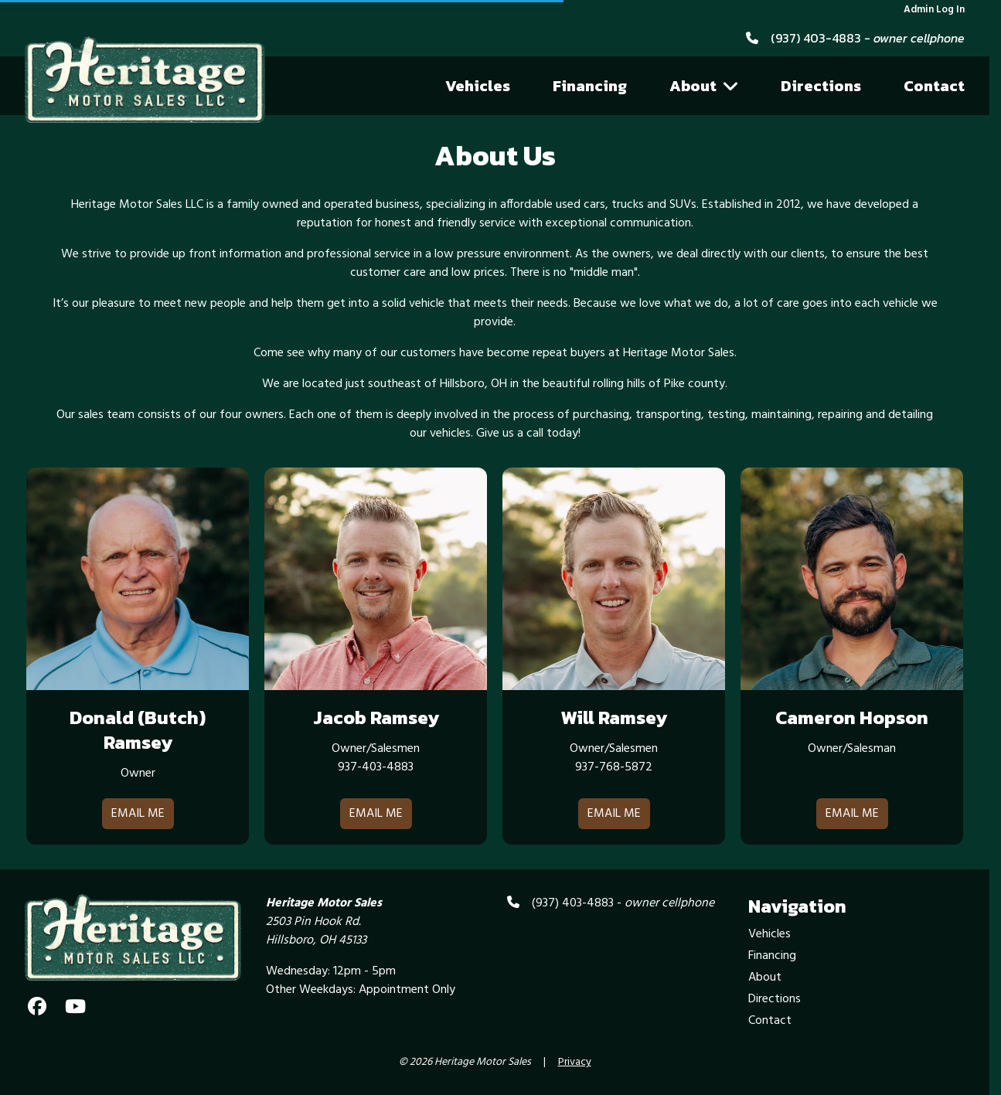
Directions (821, 85)
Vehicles (477, 85)
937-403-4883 (376, 767)
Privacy (574, 1062)
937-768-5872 (613, 767)
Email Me (138, 814)
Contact (934, 85)
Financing (590, 85)
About (704, 85)
